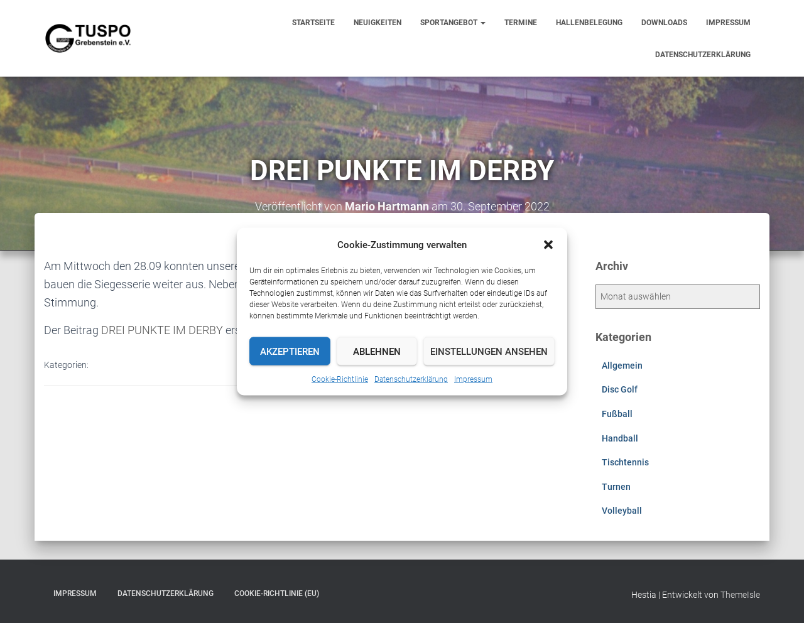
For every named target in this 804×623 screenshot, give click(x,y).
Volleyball (622, 511)
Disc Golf (620, 389)
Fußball (617, 414)
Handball (620, 438)
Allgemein (622, 365)
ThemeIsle (740, 595)
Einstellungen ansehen (489, 351)
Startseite (313, 22)
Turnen (616, 487)
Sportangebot (453, 22)
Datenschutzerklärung (411, 379)
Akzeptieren (290, 351)
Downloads (664, 22)
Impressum (473, 379)
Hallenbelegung (589, 22)
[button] (548, 245)
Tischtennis (625, 462)
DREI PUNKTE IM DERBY (162, 330)
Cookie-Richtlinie (340, 379)
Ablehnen (377, 351)
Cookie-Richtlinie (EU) (276, 593)
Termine (520, 22)
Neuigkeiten (377, 22)
